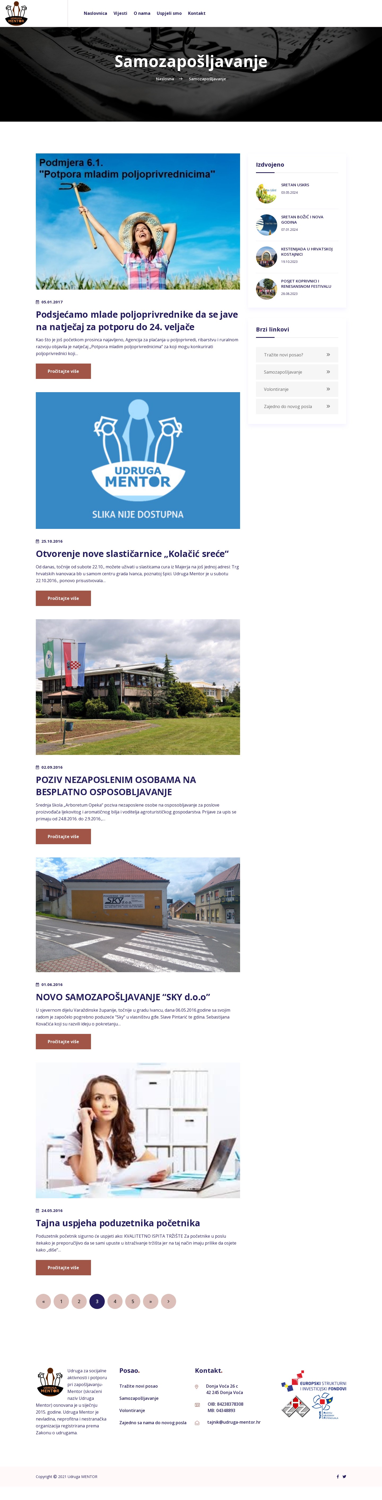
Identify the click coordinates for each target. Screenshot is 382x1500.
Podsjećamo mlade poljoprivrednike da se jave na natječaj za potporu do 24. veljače (134, 320)
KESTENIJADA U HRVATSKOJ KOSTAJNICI (307, 251)
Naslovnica (95, 13)
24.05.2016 (52, 1222)
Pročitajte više (63, 371)
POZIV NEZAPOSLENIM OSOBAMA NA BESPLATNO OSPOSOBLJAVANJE (121, 798)
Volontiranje (276, 389)
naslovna (165, 78)
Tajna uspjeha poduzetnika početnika (125, 1235)
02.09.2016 (52, 779)
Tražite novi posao (138, 1399)
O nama (142, 13)
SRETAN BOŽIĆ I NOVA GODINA (302, 219)
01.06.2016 (52, 996)
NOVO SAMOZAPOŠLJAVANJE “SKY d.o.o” (129, 1009)
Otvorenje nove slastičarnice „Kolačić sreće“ (124, 559)
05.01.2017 (52, 301)
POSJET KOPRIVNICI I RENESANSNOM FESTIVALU (306, 283)
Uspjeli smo (169, 13)
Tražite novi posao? (283, 355)
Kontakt (197, 13)
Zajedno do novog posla (288, 406)
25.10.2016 (52, 541)
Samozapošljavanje (283, 372)
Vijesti (120, 13)
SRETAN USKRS (295, 184)
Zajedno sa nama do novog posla (152, 1436)
